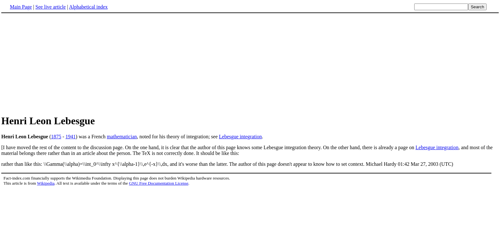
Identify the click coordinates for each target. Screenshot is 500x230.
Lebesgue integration (240, 136)
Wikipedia (46, 183)
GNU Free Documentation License (158, 183)
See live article (50, 7)
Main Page (21, 7)
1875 (56, 136)
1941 (70, 136)
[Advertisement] (54, 63)
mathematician (122, 136)
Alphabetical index (88, 7)
